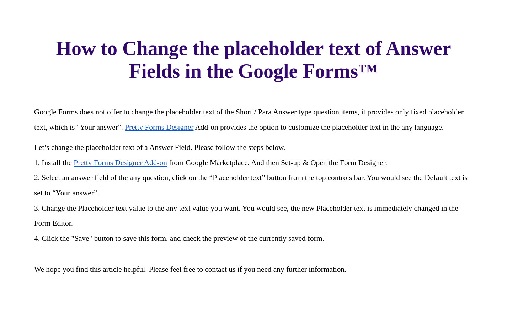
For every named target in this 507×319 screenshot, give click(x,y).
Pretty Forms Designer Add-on (120, 162)
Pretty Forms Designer (159, 127)
